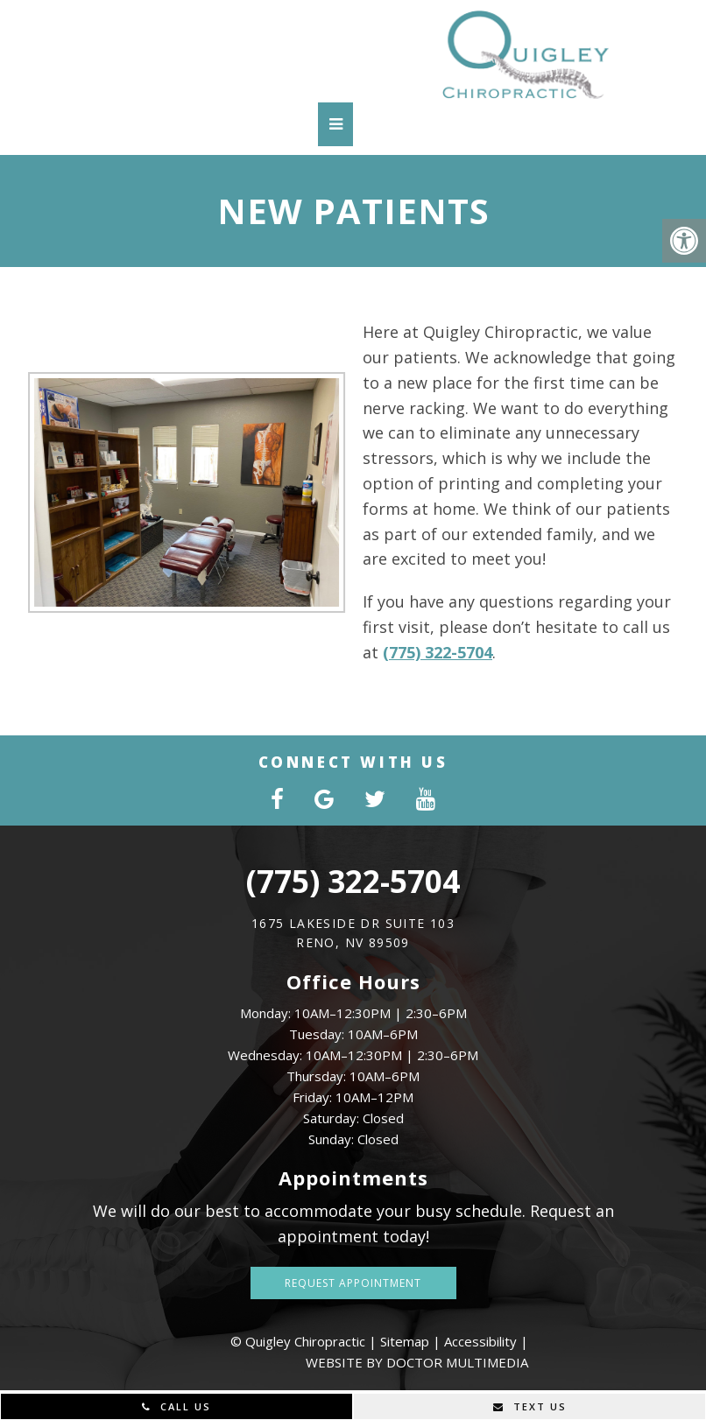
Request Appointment (353, 1283)
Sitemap (404, 1341)
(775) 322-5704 (423, 652)
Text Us (530, 1406)
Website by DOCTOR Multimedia (417, 1362)
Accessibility (480, 1341)
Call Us (176, 1406)
